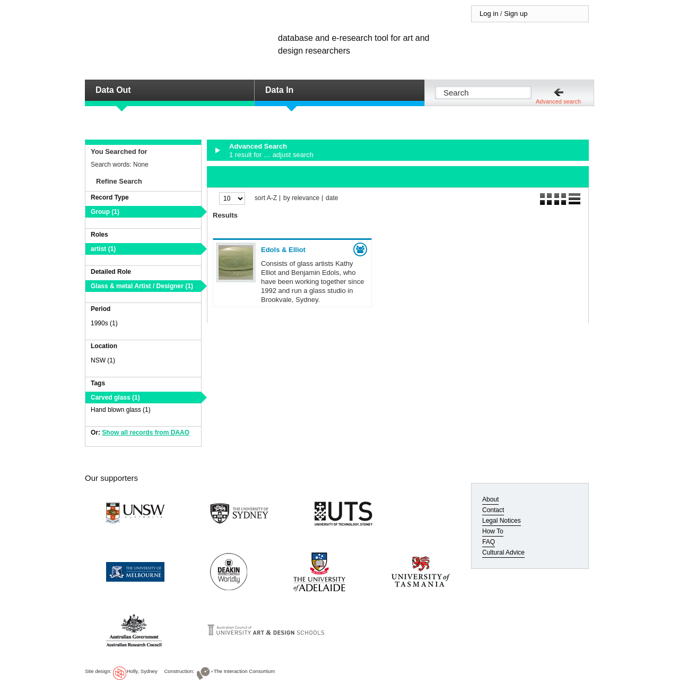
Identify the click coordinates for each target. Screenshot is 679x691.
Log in (489, 14)
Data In (279, 89)
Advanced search (558, 101)
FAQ (488, 542)
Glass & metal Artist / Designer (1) (142, 286)
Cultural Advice (503, 552)
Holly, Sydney (142, 671)
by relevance (301, 198)
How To (492, 531)
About (490, 499)
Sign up (515, 14)
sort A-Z (266, 198)
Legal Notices (501, 520)
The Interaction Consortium (244, 671)
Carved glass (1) (115, 397)
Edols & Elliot (283, 250)
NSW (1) (103, 360)
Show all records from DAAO (145, 432)
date (332, 198)
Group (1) (105, 211)
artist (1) (103, 249)
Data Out (113, 89)
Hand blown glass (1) (121, 409)
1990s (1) (104, 323)
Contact (493, 510)
